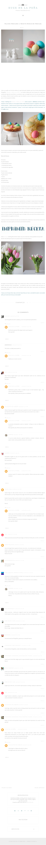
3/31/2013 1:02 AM (18, 434)
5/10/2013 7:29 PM (23, 704)
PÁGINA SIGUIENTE (6, 787)
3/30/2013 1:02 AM (12, 534)
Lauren (7, 453)
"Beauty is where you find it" (13, 92)
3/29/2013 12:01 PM (26, 326)
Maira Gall (8, 489)
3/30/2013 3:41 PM (19, 560)
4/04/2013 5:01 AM (19, 608)
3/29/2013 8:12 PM (26, 470)
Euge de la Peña (13, 326)
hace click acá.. (30, 802)
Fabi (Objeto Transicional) (14, 572)
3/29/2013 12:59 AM (12, 372)
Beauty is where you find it (18, 101)
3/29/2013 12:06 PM (26, 386)
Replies (8, 352)
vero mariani (9, 668)
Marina (10, 434)
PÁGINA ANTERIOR (40, 787)
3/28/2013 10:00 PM (17, 344)
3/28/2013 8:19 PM (14, 316)
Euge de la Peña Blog (19, 841)
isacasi (7, 316)
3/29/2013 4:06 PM (14, 453)
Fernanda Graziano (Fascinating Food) (19, 655)
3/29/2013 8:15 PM (26, 510)
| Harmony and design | (13, 645)
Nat (6, 372)
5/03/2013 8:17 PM (12, 692)
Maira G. (34, 841)
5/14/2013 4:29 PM (37, 716)
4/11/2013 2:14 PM (26, 645)
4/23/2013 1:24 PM (18, 668)
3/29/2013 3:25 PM (26, 420)
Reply (42, 322)
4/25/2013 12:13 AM (20, 682)
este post (6, 236)
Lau (6, 534)
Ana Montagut (10, 608)
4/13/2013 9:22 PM (37, 655)
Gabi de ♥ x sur (10, 620)
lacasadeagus (10, 560)
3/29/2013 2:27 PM (23, 406)
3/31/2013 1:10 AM (18, 588)
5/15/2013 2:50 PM (27, 744)
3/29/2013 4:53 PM (17, 489)
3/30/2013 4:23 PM (28, 572)
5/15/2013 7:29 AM (22, 729)
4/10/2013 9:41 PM (15, 634)
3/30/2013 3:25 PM (19, 544)
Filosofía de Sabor (11, 406)
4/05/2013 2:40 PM (20, 620)
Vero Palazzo (9, 544)
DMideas (8, 634)
